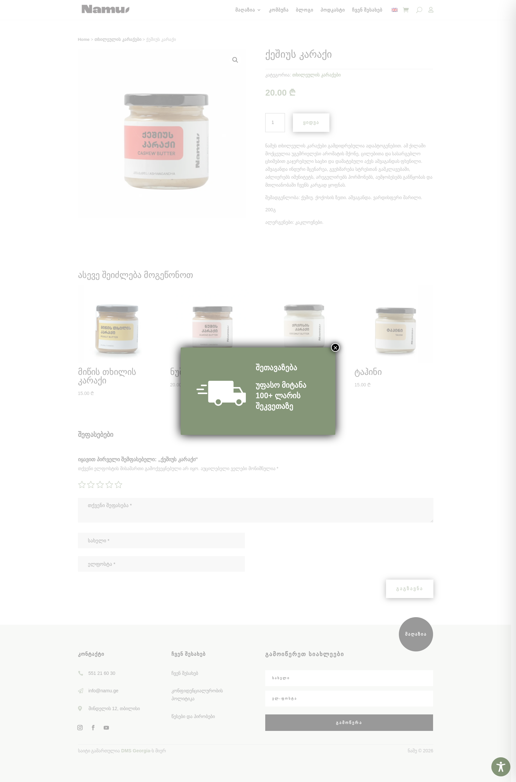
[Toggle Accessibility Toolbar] (501, 767)
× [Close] (335, 347)
